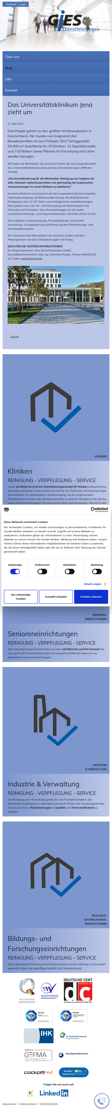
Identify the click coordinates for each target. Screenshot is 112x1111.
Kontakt (11, 4)
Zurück (14, 336)
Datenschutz (28, 1104)
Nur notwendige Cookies (20, 596)
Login (22, 4)
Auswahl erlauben (56, 596)
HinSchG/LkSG (49, 1104)
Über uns (12, 57)
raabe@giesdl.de (31, 258)
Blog (8, 68)
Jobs (8, 79)
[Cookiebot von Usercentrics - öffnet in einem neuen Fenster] (93, 509)
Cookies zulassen (91, 596)
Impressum (9, 1104)
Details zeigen (92, 584)
